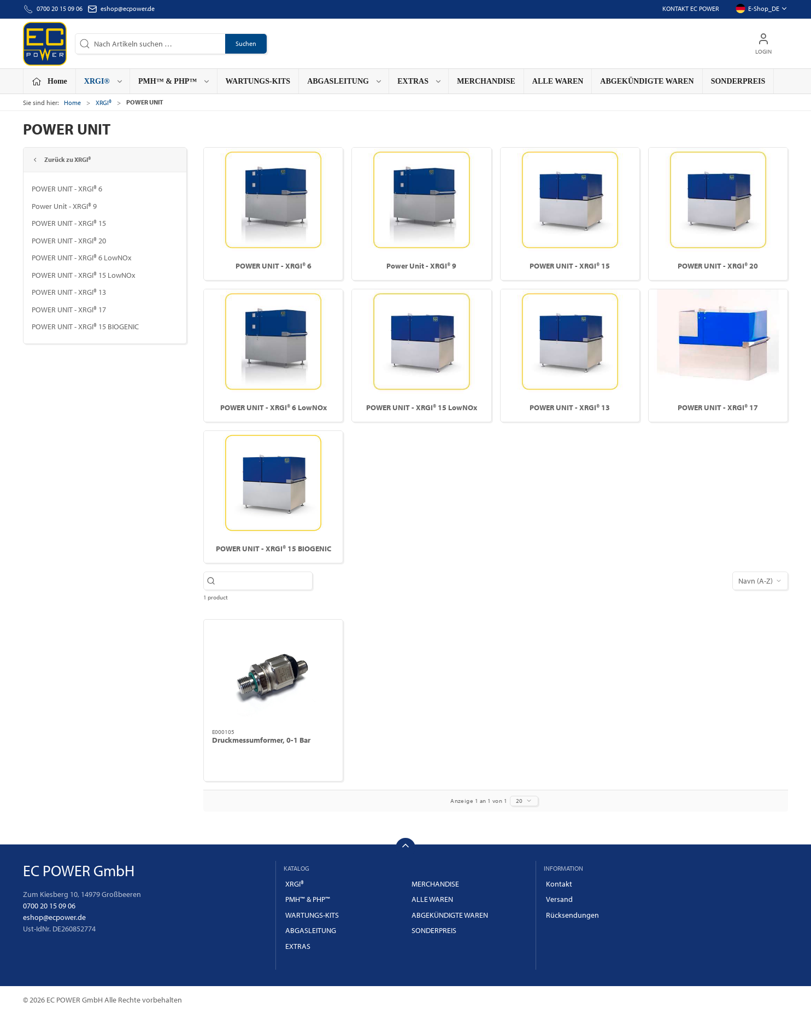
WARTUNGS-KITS (258, 81)
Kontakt (559, 884)
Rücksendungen (572, 915)
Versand (559, 899)
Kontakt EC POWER (690, 8)
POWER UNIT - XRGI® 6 (67, 189)
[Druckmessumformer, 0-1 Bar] (273, 674)
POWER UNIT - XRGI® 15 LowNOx (83, 275)
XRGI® (103, 102)
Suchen (246, 43)
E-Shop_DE (761, 9)
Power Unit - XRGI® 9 (64, 206)
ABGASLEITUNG (310, 930)
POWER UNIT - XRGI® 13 (69, 292)
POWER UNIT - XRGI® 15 (69, 223)
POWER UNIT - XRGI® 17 (69, 309)
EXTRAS (297, 946)
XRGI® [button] (104, 81)
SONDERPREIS (738, 81)
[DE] (45, 44)
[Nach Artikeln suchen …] (263, 581)
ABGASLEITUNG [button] (345, 81)
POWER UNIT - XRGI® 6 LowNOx (81, 258)
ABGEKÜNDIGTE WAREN (647, 81)
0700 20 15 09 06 (49, 906)
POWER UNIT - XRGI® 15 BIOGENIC (85, 326)
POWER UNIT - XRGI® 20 (69, 241)
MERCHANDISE (486, 81)
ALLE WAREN (558, 81)
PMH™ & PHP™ (307, 899)
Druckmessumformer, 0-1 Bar (261, 740)
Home (72, 102)
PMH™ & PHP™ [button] (174, 81)
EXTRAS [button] (419, 81)
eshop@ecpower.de (128, 8)
